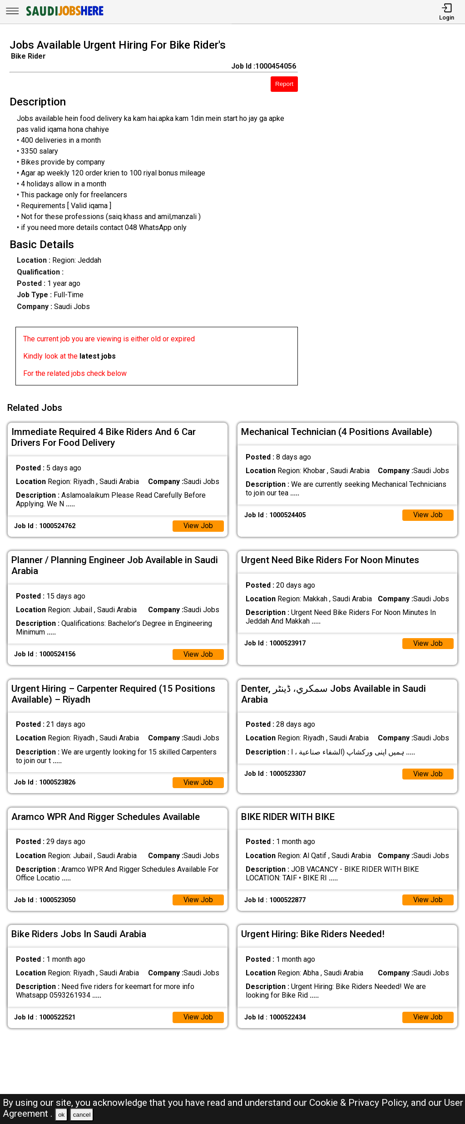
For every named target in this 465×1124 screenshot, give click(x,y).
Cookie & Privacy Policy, (360, 1102)
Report (284, 83)
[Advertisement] (387, 215)
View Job (198, 524)
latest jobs (97, 356)
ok (61, 1114)
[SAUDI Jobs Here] (64, 15)
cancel (82, 1114)
